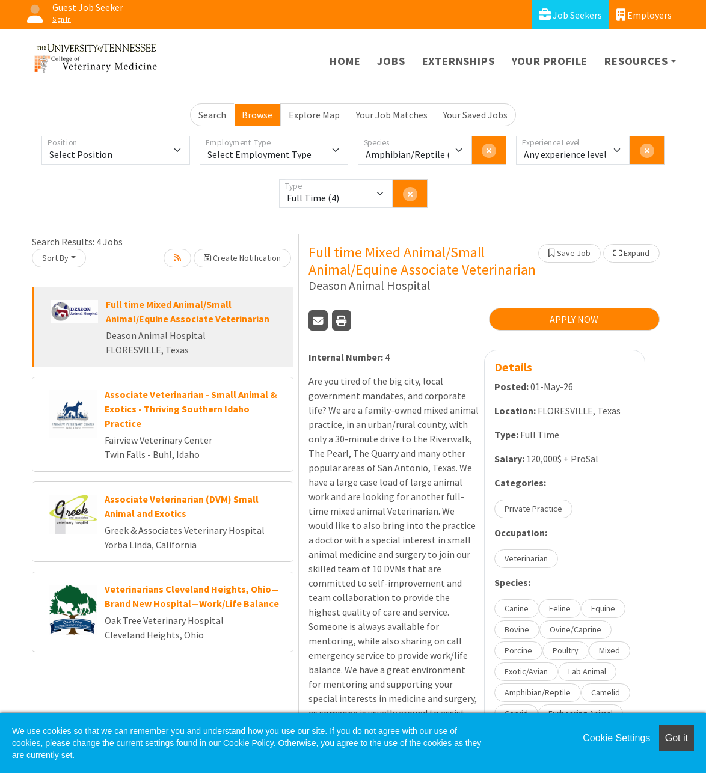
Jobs (391, 61)
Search (212, 115)
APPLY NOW (574, 319)
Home (345, 61)
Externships (458, 61)
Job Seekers (570, 14)
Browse (257, 115)
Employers (644, 14)
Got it (676, 738)
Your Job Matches (392, 115)
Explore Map (314, 115)
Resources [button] (636, 61)
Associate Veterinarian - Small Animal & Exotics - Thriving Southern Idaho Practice (191, 408)
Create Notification (242, 257)
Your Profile (550, 61)
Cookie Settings (616, 738)
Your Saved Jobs (475, 115)
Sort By (55, 257)
